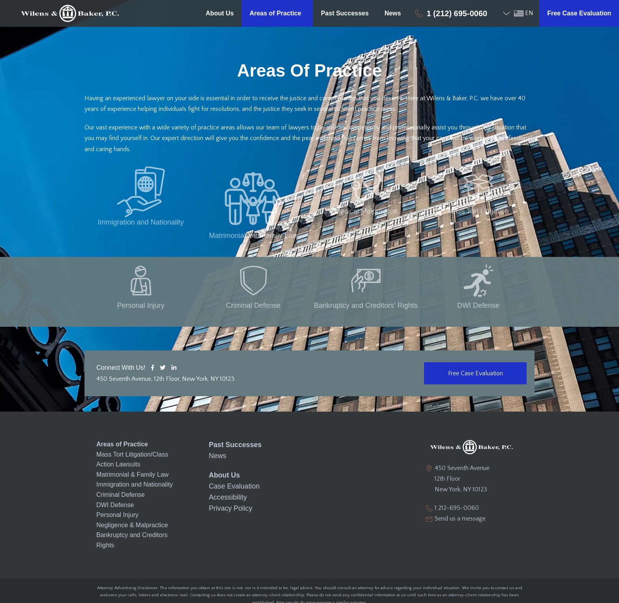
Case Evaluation (232, 458)
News (393, 13)
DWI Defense (478, 281)
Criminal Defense (253, 281)
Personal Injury (140, 281)
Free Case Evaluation (579, 13)
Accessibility (226, 468)
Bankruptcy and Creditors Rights (132, 515)
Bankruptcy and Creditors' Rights (366, 281)
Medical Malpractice (365, 211)
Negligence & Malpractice (132, 501)
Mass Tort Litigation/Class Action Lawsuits (132, 435)
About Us (220, 13)
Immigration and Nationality (141, 211)
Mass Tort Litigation (478, 211)
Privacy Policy (228, 478)
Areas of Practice (277, 13)
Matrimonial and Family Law (253, 211)
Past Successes (345, 13)
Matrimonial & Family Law (132, 450)
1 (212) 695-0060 (457, 13)
